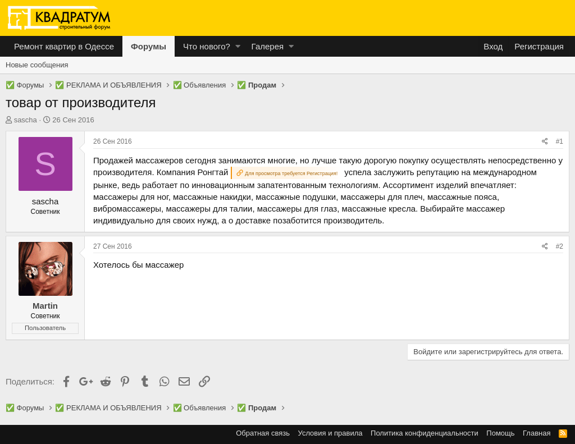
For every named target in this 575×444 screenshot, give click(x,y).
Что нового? (206, 46)
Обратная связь (263, 433)
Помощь (500, 433)
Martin (45, 305)
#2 (559, 246)
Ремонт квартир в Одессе (64, 46)
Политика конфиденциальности (424, 433)
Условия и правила (330, 433)
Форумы (148, 46)
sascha (25, 120)
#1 (559, 141)
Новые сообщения (37, 65)
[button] (237, 46)
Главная (536, 433)
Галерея (268, 46)
